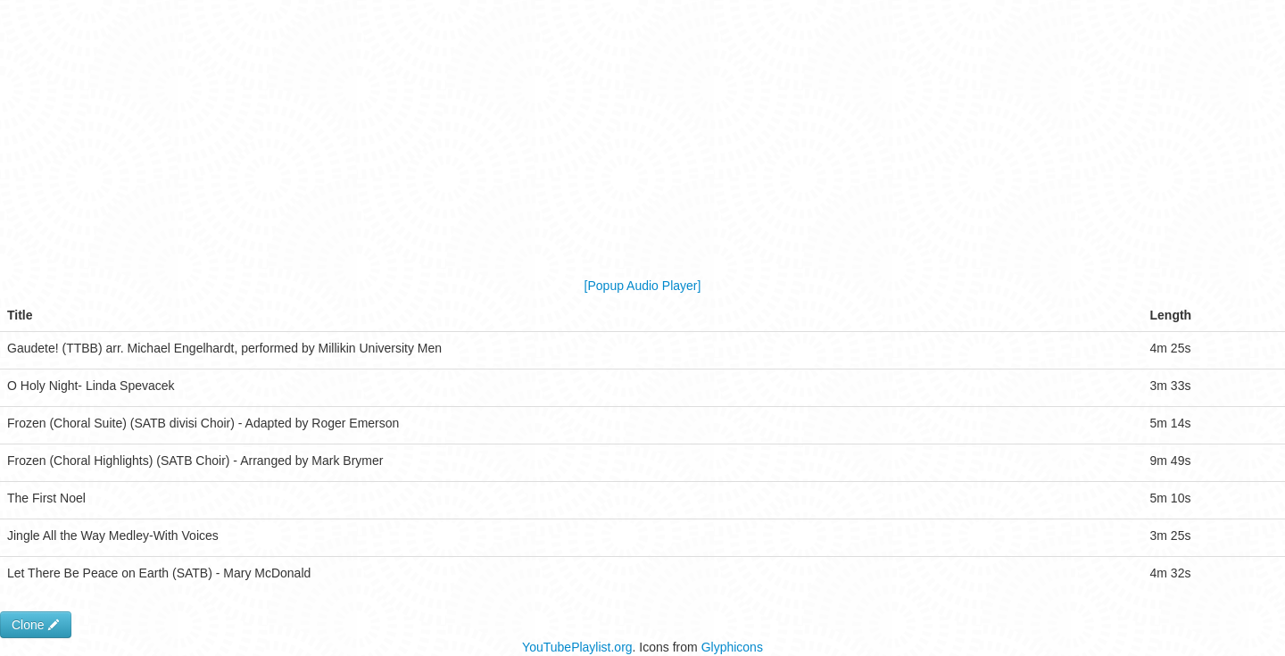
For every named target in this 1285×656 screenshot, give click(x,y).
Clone (36, 625)
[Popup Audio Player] (642, 285)
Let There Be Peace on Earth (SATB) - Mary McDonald (159, 573)
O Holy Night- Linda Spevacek (91, 385)
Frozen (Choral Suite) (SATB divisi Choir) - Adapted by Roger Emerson (203, 423)
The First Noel (46, 498)
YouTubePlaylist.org (577, 647)
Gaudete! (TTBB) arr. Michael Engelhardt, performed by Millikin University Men (224, 348)
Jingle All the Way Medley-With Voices (113, 535)
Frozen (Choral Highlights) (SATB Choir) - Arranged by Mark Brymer (195, 460)
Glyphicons (732, 647)
